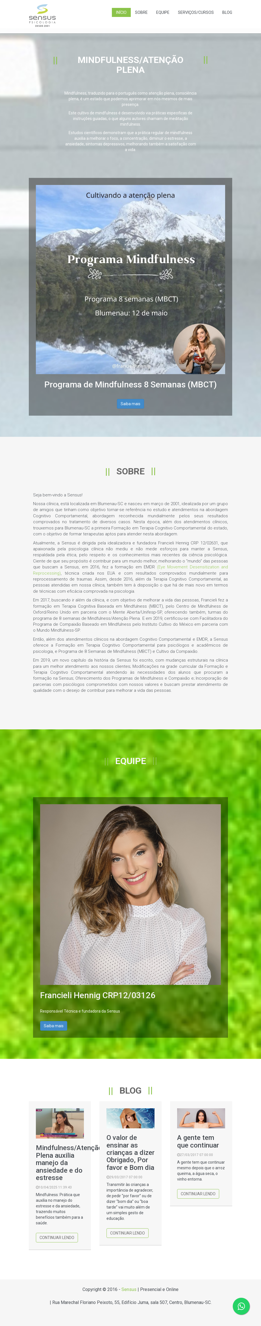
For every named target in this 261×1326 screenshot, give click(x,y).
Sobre (141, 12)
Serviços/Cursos (196, 12)
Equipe (162, 12)
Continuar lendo (57, 1237)
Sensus (128, 1289)
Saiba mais (130, 404)
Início (121, 12)
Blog (227, 12)
